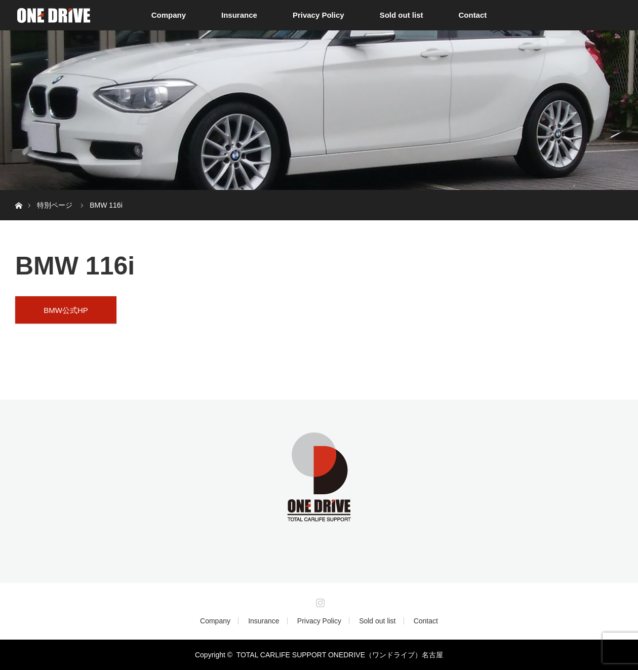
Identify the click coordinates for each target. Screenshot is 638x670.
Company (168, 15)
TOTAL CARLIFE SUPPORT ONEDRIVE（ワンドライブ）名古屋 (339, 655)
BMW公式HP (66, 310)
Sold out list (401, 15)
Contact (472, 15)
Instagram (319, 600)
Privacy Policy (318, 15)
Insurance (239, 15)
